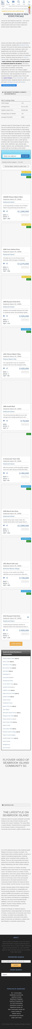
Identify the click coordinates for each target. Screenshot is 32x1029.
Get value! (25, 156)
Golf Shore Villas (7, 664)
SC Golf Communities (16, 1003)
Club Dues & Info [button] (8, 805)
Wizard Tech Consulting (12, 1024)
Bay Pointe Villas (7, 668)
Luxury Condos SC (16, 1011)
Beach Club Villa (7, 706)
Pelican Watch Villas (8, 658)
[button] (16, 93)
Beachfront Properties (16, 999)
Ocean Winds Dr (7, 719)
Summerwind (6, 747)
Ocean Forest (6, 700)
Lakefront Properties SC (16, 1001)
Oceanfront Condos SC (16, 1005)
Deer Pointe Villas (8, 722)
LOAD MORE (16, 644)
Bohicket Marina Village (9, 732)
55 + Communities (16, 993)
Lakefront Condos (16, 997)
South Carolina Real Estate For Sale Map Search (15, 8)
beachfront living (24, 45)
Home (3, 6)
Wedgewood (6, 744)
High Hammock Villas (9, 693)
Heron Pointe (6, 741)
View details (25, 214)
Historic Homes (16, 1013)
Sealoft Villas (6, 696)
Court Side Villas (7, 728)
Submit (16, 965)
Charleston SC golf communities (16, 82)
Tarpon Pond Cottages (9, 735)
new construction (19, 78)
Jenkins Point (6, 687)
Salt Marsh (6, 671)
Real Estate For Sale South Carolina (19, 6)
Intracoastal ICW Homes (16, 1015)
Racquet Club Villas (8, 716)
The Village (6, 709)
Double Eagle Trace (8, 738)
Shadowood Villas (8, 680)
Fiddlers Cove (7, 690)
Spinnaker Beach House (10, 712)
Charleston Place (7, 703)
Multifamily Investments (16, 995)
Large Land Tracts (16, 1017)
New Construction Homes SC (16, 1009)
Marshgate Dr (6, 674)
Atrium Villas (6, 661)
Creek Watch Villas (8, 684)
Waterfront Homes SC (16, 1007)
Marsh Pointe (6, 725)
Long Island (6, 677)
